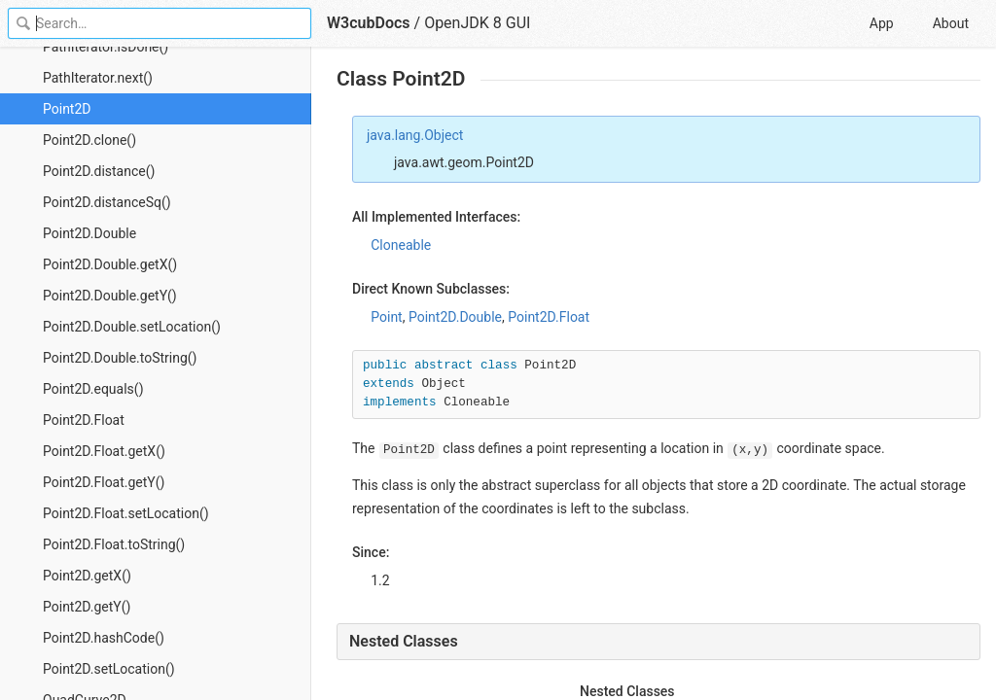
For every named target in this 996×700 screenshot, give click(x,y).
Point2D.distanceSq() (107, 202)
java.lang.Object (415, 135)
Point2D (67, 109)
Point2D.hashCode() (103, 638)
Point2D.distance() (99, 171)
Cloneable (401, 245)
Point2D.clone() (89, 140)
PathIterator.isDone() (105, 46)
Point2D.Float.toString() (114, 544)
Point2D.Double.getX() (110, 264)
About (951, 23)
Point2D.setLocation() (109, 669)
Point (386, 317)
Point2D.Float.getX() (104, 451)
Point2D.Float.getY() (103, 482)
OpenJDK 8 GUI (477, 23)
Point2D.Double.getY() (110, 295)
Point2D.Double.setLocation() (132, 326)
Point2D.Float (83, 420)
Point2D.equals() (93, 389)
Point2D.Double (89, 233)
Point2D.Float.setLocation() (126, 513)
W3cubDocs (368, 23)
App (882, 23)
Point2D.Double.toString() (120, 358)
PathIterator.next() (98, 78)
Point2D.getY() (86, 606)
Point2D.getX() (87, 575)
